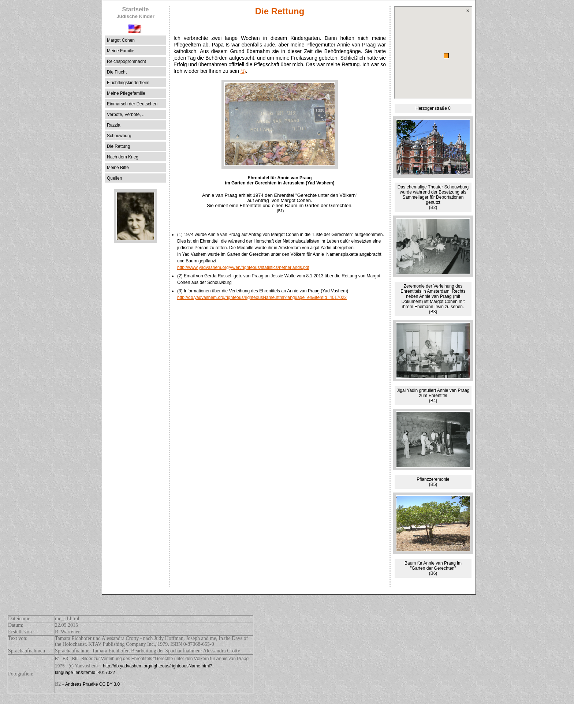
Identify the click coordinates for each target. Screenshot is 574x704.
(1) (243, 71)
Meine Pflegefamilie (126, 93)
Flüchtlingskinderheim (128, 82)
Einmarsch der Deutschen (132, 103)
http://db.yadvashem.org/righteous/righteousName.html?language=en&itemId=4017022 (262, 297)
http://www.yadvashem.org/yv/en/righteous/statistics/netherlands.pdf (243, 267)
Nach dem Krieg (122, 157)
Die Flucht (117, 72)
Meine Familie (120, 50)
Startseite (135, 12)
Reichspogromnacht (126, 61)
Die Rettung (118, 146)
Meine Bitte (118, 167)
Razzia (113, 125)
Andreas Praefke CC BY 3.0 (92, 684)
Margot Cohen (121, 40)
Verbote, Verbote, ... (126, 114)
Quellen (114, 178)
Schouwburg (119, 135)
